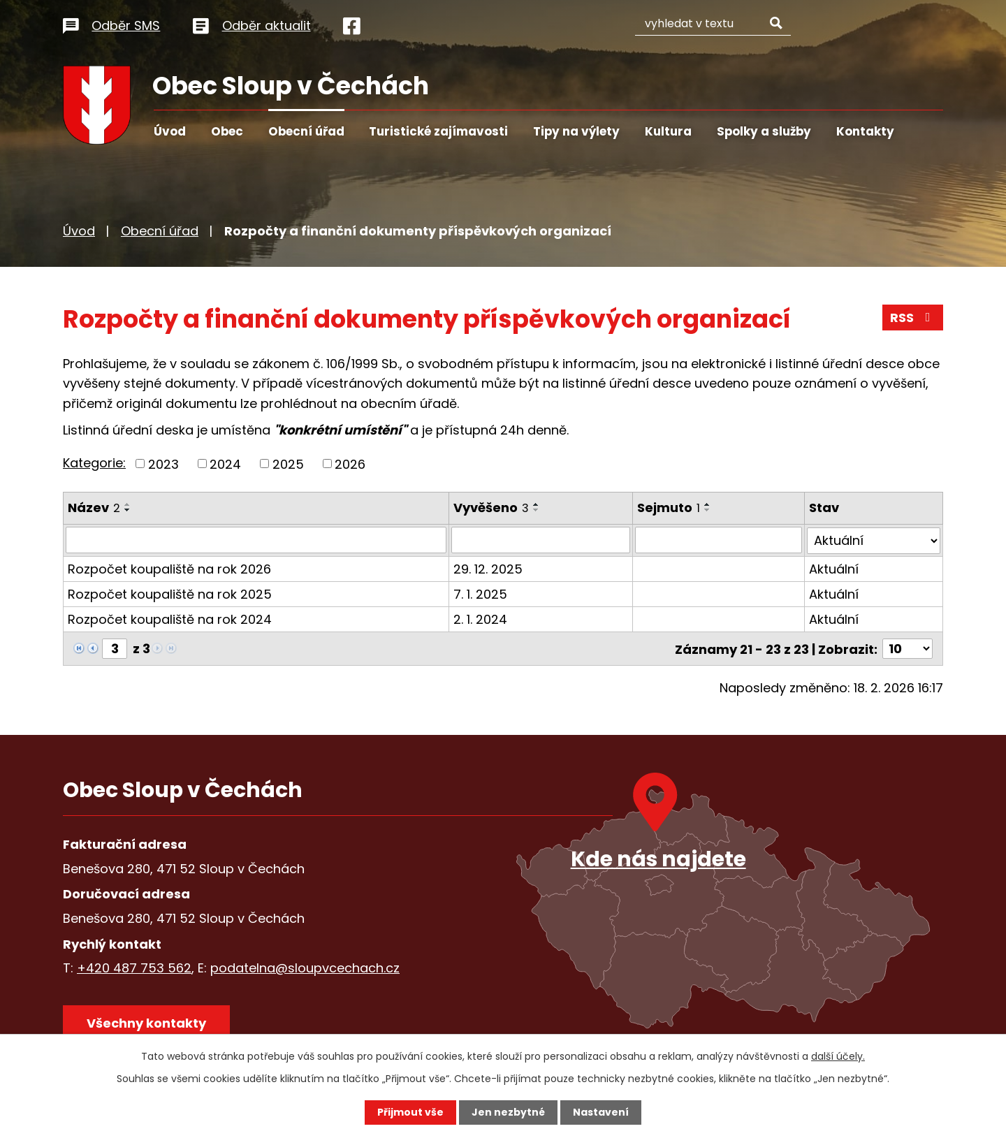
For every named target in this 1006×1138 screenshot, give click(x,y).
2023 (163, 463)
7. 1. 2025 (481, 593)
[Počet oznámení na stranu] (907, 648)
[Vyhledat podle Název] (256, 540)
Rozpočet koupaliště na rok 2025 (170, 593)
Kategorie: (94, 463)
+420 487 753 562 (134, 967)
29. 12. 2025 (488, 568)
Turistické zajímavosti (438, 131)
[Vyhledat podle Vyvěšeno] (541, 540)
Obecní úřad (306, 131)
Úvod (170, 131)
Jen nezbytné (508, 1112)
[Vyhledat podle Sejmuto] (718, 540)
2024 (225, 463)
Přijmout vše (410, 1112)
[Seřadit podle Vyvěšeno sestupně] (537, 510)
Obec (227, 131)
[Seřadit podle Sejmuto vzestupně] (707, 504)
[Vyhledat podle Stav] (874, 540)
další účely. (838, 1056)
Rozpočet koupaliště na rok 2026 (169, 568)
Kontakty (865, 131)
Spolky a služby (764, 131)
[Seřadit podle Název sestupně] (128, 510)
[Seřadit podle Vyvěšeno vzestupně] (537, 504)
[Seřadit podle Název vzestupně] (128, 504)
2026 (350, 463)
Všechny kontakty (146, 1022)
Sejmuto (668, 507)
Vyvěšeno (492, 507)
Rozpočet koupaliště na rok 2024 (170, 618)
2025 (288, 463)
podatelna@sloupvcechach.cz (305, 967)
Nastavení (601, 1112)
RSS (913, 317)
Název (94, 507)
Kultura (668, 131)
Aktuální (834, 568)
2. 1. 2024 (481, 618)
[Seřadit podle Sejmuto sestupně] (707, 510)
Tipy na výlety (576, 131)
